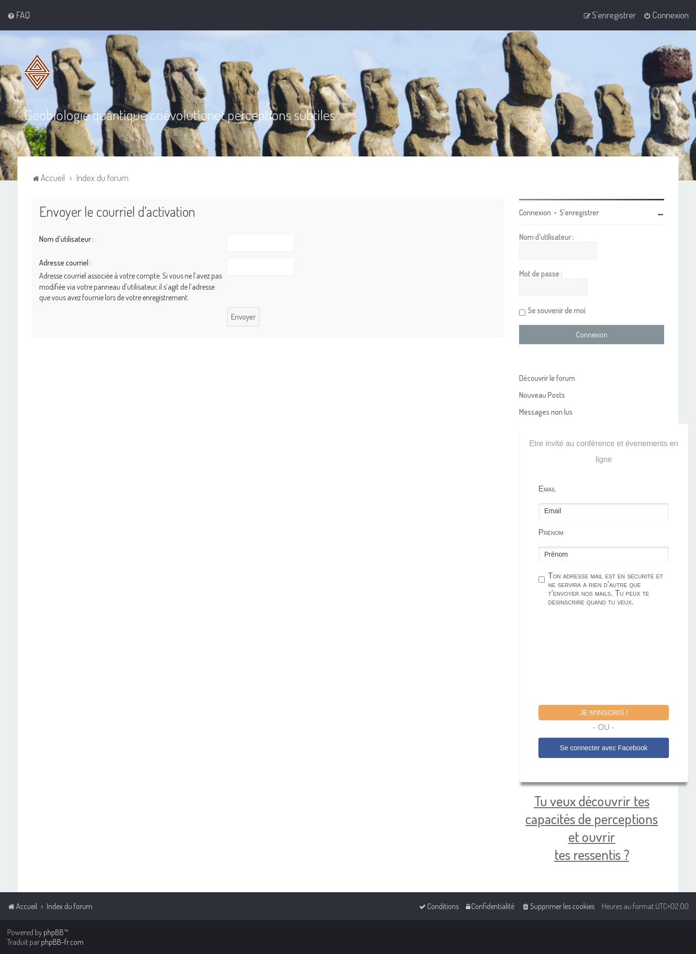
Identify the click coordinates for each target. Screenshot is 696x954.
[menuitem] (18, 15)
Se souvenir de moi (556, 310)
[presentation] (611, 656)
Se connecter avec (603, 747)
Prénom (551, 532)
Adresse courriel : (65, 262)
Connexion (535, 212)
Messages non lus (546, 411)
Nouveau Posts (542, 394)
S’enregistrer (579, 212)
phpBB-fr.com (62, 942)
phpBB (54, 932)
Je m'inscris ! (603, 712)
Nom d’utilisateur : (66, 238)
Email (547, 488)
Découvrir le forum (547, 377)
